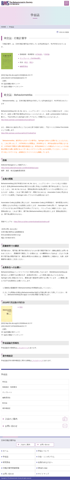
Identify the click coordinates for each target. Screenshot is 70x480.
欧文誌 (4, 403)
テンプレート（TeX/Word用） (30, 58)
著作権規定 (6, 408)
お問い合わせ (11, 426)
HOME (3, 27)
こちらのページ (22, 348)
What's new (42, 468)
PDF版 (46, 54)
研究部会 (6, 462)
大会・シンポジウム (46, 457)
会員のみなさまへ (45, 462)
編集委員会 (24, 66)
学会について (43, 451)
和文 (26, 62)
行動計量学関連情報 (11, 468)
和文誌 (4, 382)
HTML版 (39, 54)
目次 (21, 307)
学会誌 (4, 374)
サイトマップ (43, 474)
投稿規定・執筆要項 (9, 387)
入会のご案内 (11, 419)
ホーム (5, 451)
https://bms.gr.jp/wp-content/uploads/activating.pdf (31, 221)
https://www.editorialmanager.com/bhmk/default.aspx (19, 168)
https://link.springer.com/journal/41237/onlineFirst (18, 133)
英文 (31, 62)
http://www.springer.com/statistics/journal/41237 (18, 120)
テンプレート (7, 392)
